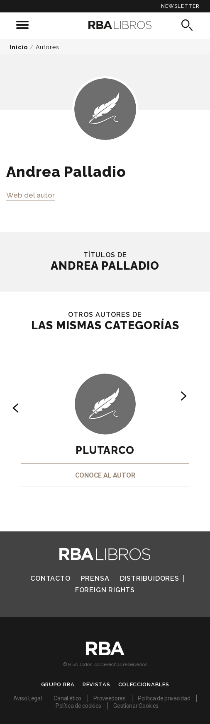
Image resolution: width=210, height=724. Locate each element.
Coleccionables (143, 684)
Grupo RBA (58, 684)
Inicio (19, 47)
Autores (47, 47)
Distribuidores (149, 578)
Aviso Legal (27, 698)
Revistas (96, 684)
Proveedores (109, 698)
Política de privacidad (164, 698)
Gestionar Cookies (136, 705)
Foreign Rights (105, 590)
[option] (105, 419)
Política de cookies (78, 705)
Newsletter (180, 6)
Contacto (50, 578)
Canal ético (67, 698)
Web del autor (30, 195)
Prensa (95, 578)
